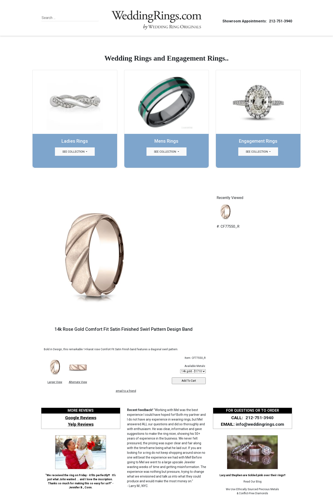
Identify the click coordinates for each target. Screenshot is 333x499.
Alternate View (78, 382)
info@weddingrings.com (260, 424)
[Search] (62, 18)
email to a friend (126, 391)
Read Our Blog (252, 481)
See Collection (73, 151)
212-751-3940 (280, 21)
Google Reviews (80, 417)
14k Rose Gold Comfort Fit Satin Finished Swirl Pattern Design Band (123, 329)
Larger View (54, 382)
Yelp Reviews (81, 424)
